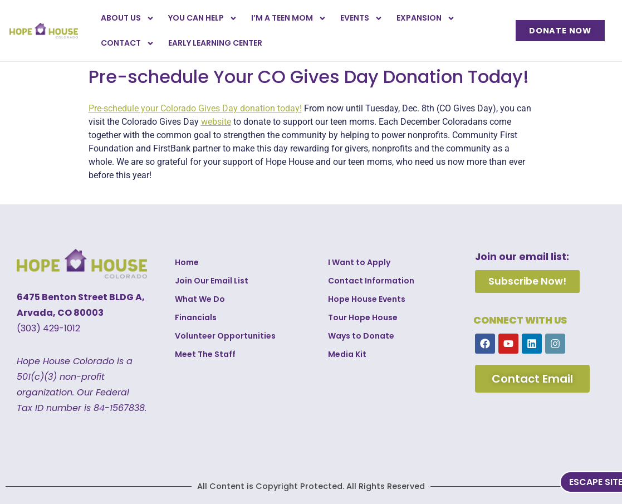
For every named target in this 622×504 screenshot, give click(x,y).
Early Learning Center (215, 42)
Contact (127, 43)
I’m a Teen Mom (288, 18)
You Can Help (202, 18)
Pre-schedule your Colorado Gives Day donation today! (195, 108)
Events (361, 18)
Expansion (425, 18)
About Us (127, 18)
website (216, 121)
